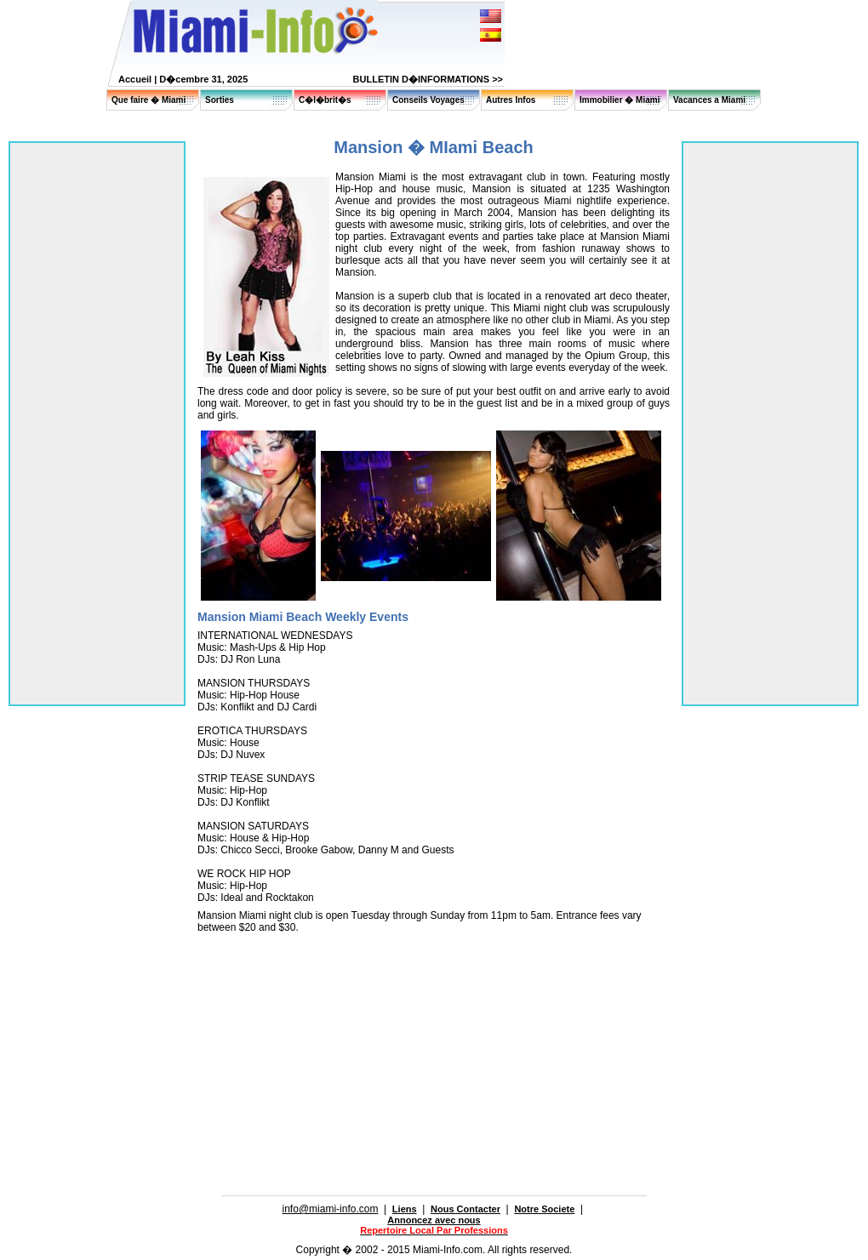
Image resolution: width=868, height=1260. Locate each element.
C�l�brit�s (325, 100)
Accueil (134, 79)
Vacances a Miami (709, 100)
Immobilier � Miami (620, 100)
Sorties (219, 100)
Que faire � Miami (148, 100)
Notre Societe (544, 1209)
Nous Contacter (465, 1209)
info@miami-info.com (331, 1209)
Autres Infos (510, 100)
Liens (404, 1209)
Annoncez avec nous (433, 1220)
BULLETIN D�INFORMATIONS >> (428, 79)
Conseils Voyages (428, 100)
